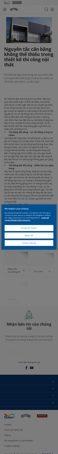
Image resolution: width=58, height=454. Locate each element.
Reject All (29, 235)
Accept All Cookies (29, 228)
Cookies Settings (29, 243)
